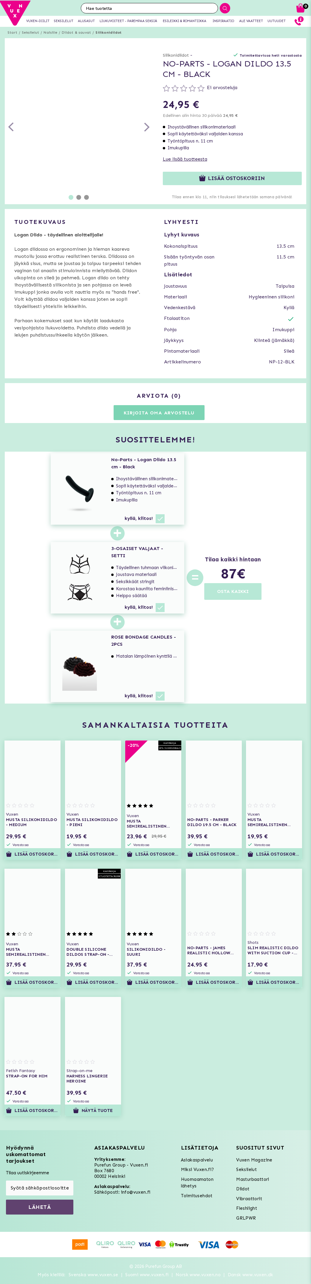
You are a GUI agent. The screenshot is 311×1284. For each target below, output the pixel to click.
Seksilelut (30, 32)
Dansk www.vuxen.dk (250, 1274)
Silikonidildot (108, 32)
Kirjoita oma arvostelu (159, 413)
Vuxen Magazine (254, 1160)
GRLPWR (246, 1218)
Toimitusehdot (197, 1195)
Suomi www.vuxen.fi (146, 1274)
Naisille (50, 32)
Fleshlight (246, 1208)
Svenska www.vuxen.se (93, 1274)
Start (12, 32)
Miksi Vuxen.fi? (197, 1169)
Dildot (242, 1189)
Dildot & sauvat (76, 32)
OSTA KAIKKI (233, 591)
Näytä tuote (93, 1110)
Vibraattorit (249, 1198)
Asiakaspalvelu (197, 1160)
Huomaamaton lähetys (197, 1183)
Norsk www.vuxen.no (198, 1274)
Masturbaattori (252, 1179)
